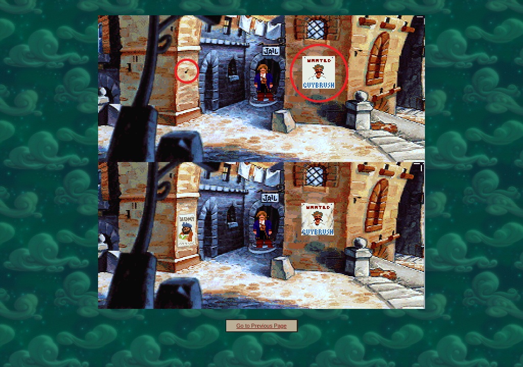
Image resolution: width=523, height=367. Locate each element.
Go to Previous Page (261, 326)
